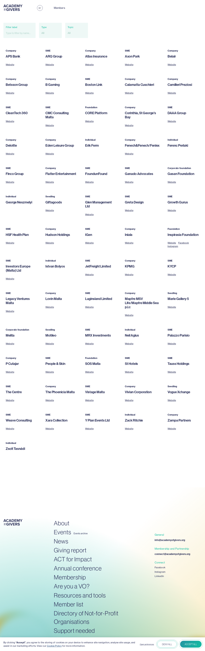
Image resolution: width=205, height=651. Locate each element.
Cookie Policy (54, 645)
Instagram (173, 246)
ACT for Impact (73, 559)
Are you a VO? (72, 586)
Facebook (183, 242)
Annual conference (78, 568)
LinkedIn (159, 576)
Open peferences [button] (147, 644)
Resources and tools (80, 595)
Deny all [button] (167, 644)
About (61, 523)
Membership (70, 577)
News (61, 541)
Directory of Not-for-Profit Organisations (86, 617)
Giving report (70, 550)
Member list (68, 604)
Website (10, 64)
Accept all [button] (191, 644)
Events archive (81, 533)
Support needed (74, 630)
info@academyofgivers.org (170, 540)
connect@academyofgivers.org (172, 554)
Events (62, 532)
